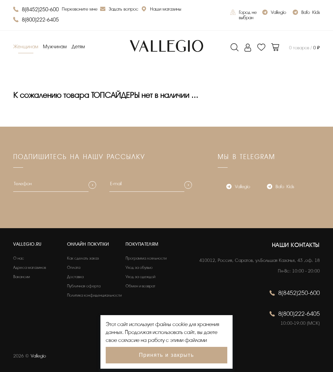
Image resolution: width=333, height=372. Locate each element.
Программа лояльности (146, 258)
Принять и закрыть (166, 355)
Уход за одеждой (140, 276)
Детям (78, 47)
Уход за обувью (139, 267)
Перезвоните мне (79, 9)
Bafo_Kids (306, 13)
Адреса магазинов (29, 267)
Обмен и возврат (140, 286)
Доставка (75, 276)
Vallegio (274, 13)
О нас (18, 258)
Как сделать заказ (83, 258)
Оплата (73, 267)
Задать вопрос (119, 10)
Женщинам (25, 47)
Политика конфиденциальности (94, 295)
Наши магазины (161, 10)
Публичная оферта (83, 286)
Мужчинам (55, 47)
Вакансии (21, 276)
